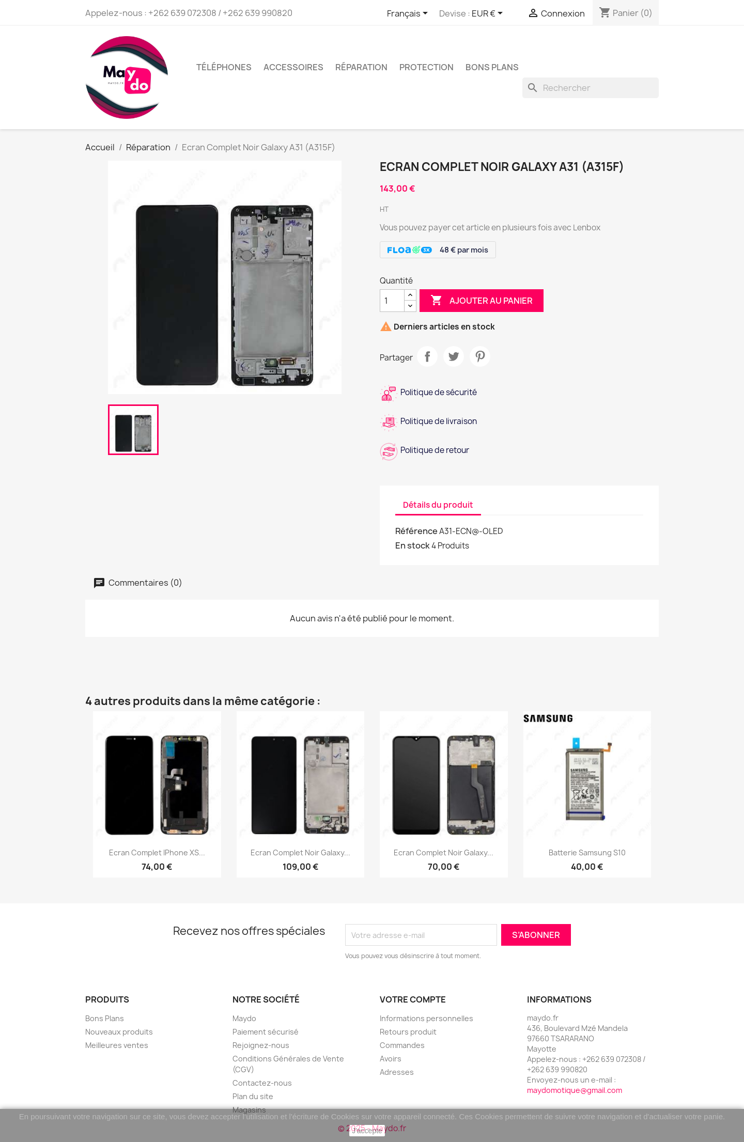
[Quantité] (392, 300)
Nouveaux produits (119, 1032)
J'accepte (367, 1131)
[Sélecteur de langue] (409, 14)
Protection (426, 67)
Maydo (244, 1018)
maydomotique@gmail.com (574, 1090)
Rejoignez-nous (261, 1045)
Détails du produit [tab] (438, 504)
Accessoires (293, 67)
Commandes (402, 1045)
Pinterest (480, 356)
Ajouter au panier (481, 300)
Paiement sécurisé (266, 1032)
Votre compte (413, 999)
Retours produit (408, 1032)
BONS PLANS (492, 67)
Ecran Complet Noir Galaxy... (300, 852)
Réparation (361, 67)
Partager (427, 356)
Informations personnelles (426, 1018)
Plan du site (253, 1096)
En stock (412, 545)
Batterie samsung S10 (587, 852)
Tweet (453, 356)
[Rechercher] (590, 87)
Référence (416, 531)
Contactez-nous (262, 1083)
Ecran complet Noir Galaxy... (443, 852)
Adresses (397, 1072)
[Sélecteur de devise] (489, 14)
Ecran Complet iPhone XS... (157, 852)
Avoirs (390, 1058)
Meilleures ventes (116, 1045)
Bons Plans (104, 1018)
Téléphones (224, 67)
